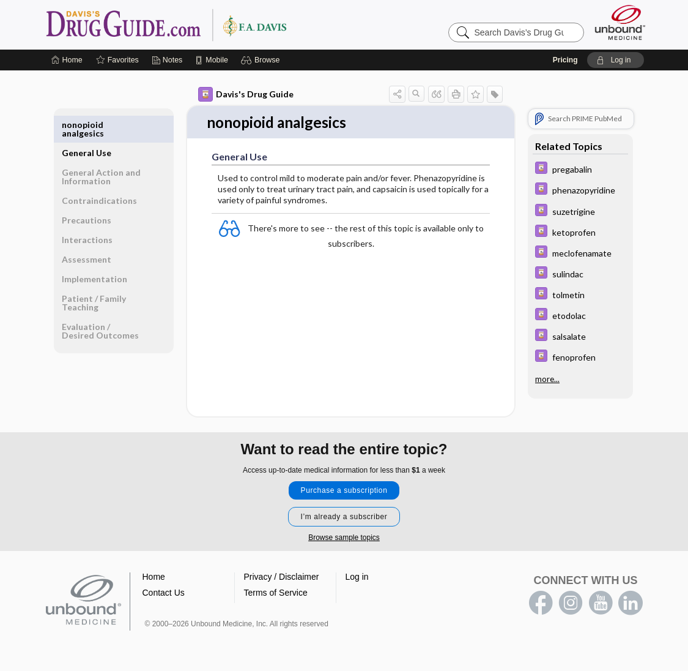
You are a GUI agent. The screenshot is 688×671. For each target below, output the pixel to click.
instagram (570, 603)
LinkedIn (630, 603)
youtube (600, 603)
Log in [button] (357, 577)
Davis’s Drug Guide (197, 24)
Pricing (565, 60)
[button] (262, 60)
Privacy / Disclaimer (281, 577)
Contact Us (163, 593)
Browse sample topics (344, 538)
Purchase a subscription (344, 491)
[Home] (67, 60)
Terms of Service (276, 593)
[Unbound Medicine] (620, 22)
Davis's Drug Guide (246, 94)
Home (153, 577)
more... (547, 378)
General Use (86, 124)
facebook (540, 603)
